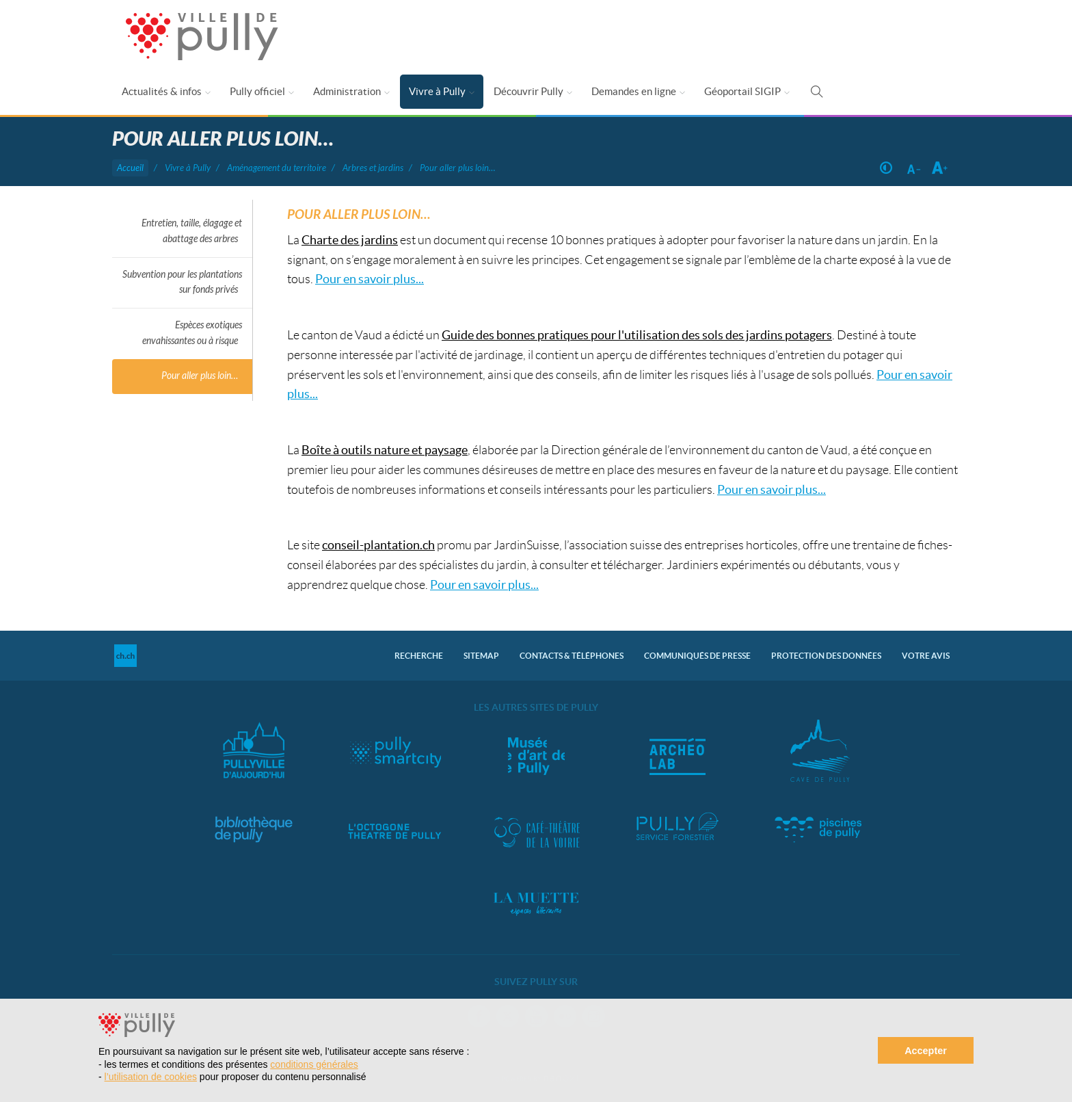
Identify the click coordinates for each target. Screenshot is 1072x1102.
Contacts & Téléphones (572, 655)
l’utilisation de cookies (151, 1076)
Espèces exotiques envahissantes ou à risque (192, 333)
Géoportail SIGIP (742, 91)
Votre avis (926, 655)
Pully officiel (257, 91)
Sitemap (481, 655)
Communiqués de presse (697, 655)
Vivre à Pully (437, 91)
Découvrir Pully (528, 91)
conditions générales (314, 1064)
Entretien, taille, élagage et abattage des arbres (192, 231)
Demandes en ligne (633, 91)
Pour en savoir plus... (369, 279)
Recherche (418, 655)
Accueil (130, 168)
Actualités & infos (162, 91)
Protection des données (826, 655)
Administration (347, 91)
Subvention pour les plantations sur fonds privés (182, 282)
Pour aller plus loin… (199, 376)
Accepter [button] (925, 1050)
